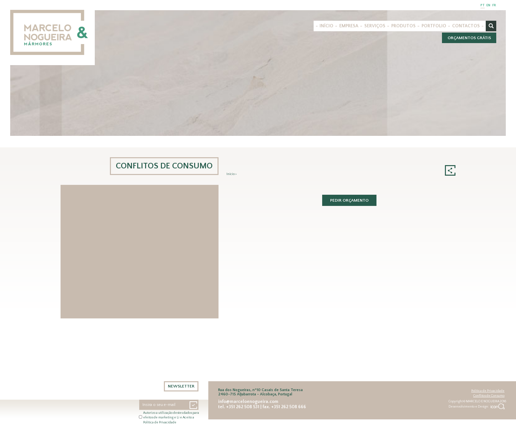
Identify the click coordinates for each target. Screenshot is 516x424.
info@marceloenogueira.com (248, 401)
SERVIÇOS (374, 26)
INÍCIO (326, 26)
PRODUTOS (403, 26)
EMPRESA (348, 26)
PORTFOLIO (434, 26)
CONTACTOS (466, 26)
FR (494, 5)
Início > (231, 174)
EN (488, 5)
